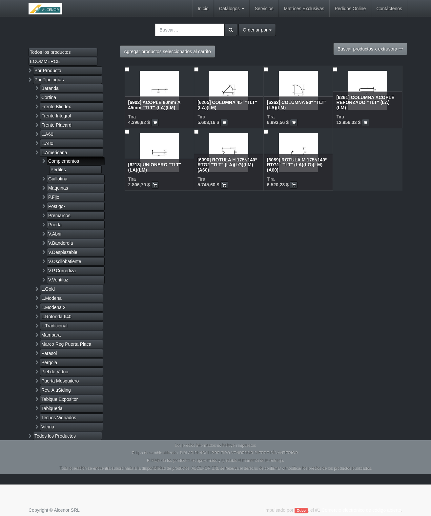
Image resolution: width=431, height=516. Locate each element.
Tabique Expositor (59, 399)
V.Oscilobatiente (64, 261)
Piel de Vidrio (54, 371)
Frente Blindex (56, 106)
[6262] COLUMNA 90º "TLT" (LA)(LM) (297, 105)
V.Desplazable (62, 252)
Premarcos (59, 215)
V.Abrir (55, 234)
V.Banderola (60, 243)
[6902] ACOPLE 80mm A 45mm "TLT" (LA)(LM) (154, 105)
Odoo (301, 510)
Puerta (55, 224)
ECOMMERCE (45, 61)
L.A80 (47, 143)
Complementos (63, 161)
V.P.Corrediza (62, 270)
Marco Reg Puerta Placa (66, 344)
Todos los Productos (55, 436)
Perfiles (58, 169)
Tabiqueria (52, 408)
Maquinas (58, 188)
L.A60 (47, 134)
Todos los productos (50, 52)
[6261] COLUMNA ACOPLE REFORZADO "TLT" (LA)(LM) (365, 102)
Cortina (48, 97)
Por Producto (47, 70)
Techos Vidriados (58, 417)
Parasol (49, 353)
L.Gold (48, 289)
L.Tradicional (54, 325)
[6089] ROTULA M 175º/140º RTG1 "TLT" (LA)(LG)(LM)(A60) (297, 165)
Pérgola (49, 362)
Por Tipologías (49, 79)
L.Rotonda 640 (56, 316)
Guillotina (57, 178)
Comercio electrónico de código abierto (361, 510)
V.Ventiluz (58, 279)
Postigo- (56, 206)
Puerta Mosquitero (60, 380)
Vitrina (47, 426)
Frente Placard (56, 125)
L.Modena (51, 298)
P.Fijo (53, 197)
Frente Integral (56, 115)
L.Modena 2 (53, 307)
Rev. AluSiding (56, 390)
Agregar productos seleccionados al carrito (167, 51)
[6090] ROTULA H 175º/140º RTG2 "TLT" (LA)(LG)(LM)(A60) (227, 165)
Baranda (50, 88)
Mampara (51, 335)
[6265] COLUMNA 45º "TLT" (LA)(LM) (227, 105)
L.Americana (54, 152)
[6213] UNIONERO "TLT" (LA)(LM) (154, 167)
